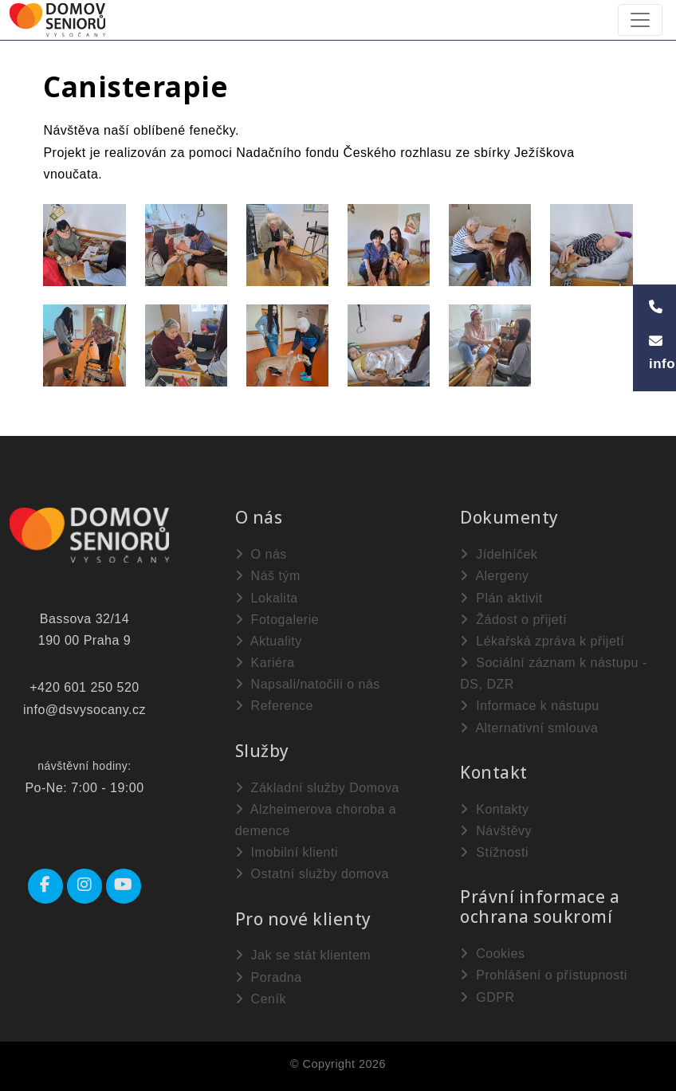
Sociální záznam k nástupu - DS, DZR (553, 673)
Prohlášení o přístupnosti (543, 975)
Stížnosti (494, 852)
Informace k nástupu (529, 705)
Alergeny (494, 576)
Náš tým (268, 576)
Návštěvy (496, 831)
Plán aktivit (501, 598)
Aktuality (268, 641)
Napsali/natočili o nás (307, 684)
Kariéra (265, 662)
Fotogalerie (277, 619)
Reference (274, 705)
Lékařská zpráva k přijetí (542, 641)
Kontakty (494, 809)
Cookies (492, 953)
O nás (261, 554)
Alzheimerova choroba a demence (316, 820)
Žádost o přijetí (513, 619)
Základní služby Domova (317, 788)
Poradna (268, 977)
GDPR (487, 997)
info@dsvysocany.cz (84, 709)
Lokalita (266, 598)
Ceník (260, 999)
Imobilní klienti (286, 852)
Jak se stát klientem (303, 955)
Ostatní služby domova (312, 874)
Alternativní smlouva (529, 728)
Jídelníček (498, 554)
